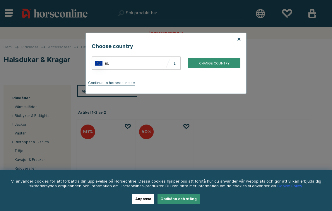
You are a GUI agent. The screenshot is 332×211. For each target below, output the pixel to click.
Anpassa (143, 199)
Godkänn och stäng (178, 199)
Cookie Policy (289, 185)
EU (107, 63)
